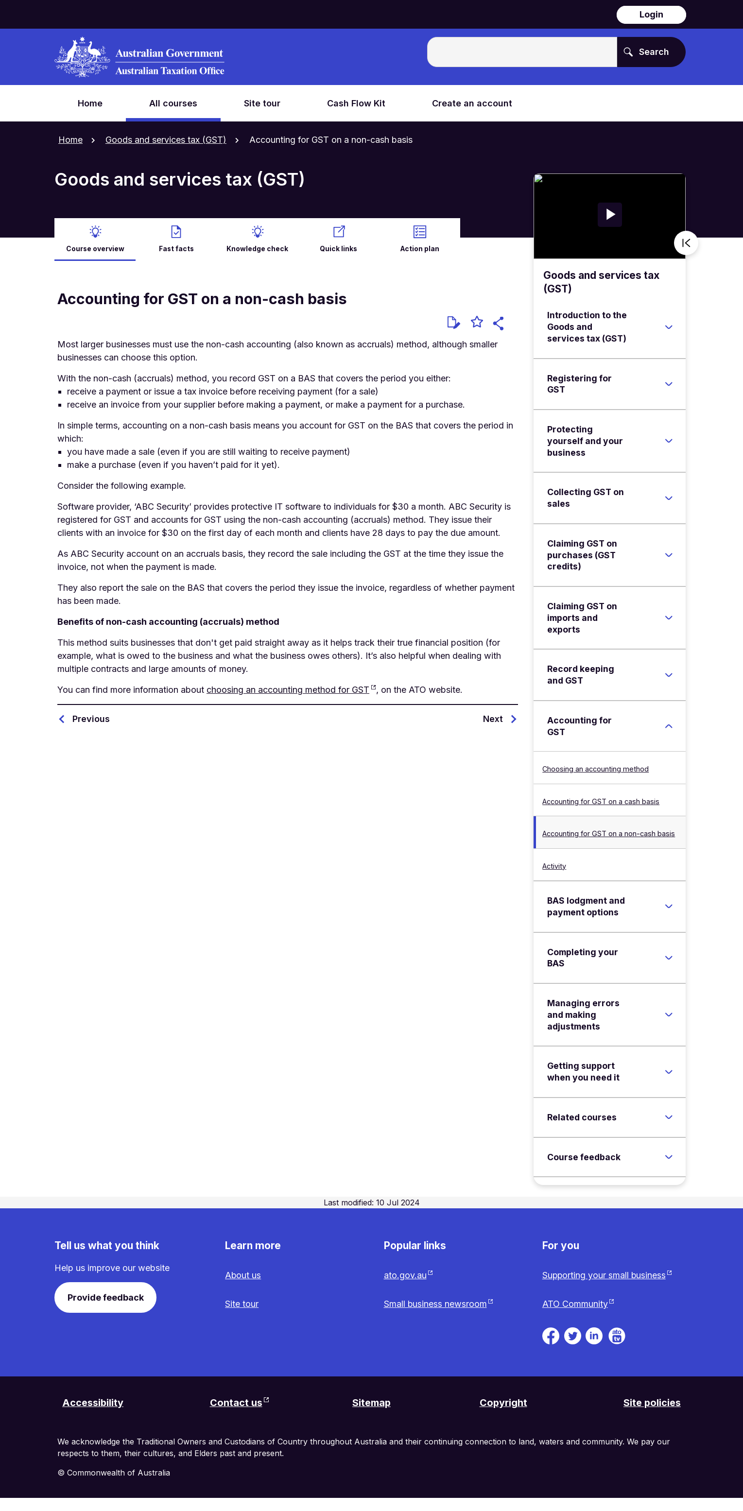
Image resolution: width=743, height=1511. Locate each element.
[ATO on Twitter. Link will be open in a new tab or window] (572, 1348)
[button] (499, 324)
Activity (554, 865)
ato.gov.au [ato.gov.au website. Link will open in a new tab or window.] (405, 1275)
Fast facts (176, 248)
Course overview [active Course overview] (95, 248)
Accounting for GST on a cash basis (600, 801)
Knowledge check (257, 248)
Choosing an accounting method (595, 769)
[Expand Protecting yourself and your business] (668, 440)
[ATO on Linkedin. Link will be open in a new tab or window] (594, 1348)
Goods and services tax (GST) (165, 140)
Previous (91, 718)
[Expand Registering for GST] (668, 384)
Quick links (339, 248)
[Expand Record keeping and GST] (668, 674)
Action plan (420, 248)
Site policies (652, 1416)
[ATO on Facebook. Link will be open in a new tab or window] (550, 1348)
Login (651, 14)
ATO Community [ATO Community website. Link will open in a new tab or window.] (575, 1317)
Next (493, 718)
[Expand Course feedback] (668, 1157)
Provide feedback (106, 1297)
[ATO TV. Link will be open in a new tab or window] (616, 1348)
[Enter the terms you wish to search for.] (522, 52)
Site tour (242, 1304)
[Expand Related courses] (668, 1117)
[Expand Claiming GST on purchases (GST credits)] (668, 555)
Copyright (503, 1416)
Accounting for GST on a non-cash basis (608, 833)
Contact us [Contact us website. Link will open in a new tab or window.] (236, 1416)
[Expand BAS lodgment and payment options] (668, 906)
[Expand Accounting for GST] (668, 726)
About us (243, 1275)
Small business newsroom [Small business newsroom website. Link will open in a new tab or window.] (435, 1304)
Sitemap (371, 1416)
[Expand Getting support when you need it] (668, 1071)
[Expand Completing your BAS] (668, 957)
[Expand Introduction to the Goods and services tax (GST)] (668, 326)
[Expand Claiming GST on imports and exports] (668, 617)
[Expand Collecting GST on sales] (668, 497)
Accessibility (93, 1416)
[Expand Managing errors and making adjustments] (668, 1014)
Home (70, 140)
